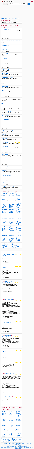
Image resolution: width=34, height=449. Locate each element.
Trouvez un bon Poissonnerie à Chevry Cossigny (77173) (4, 434)
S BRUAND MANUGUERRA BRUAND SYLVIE (11, 40)
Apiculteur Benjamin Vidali (7, 166)
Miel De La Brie (5, 94)
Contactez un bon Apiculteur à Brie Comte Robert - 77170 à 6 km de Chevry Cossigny (4, 212)
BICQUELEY (4, 255)
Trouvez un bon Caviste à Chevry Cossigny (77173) (11, 421)
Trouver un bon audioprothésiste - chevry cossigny (21, 446)
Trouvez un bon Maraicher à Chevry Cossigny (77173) (11, 434)
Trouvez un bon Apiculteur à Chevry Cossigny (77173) (18, 434)
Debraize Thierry (8, 396)
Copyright (27, 443)
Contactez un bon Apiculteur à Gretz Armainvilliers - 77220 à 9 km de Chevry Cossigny (11, 229)
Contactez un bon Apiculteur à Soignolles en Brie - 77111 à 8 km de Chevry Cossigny (4, 229)
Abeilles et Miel (5, 90)
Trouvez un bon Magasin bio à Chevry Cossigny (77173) (18, 421)
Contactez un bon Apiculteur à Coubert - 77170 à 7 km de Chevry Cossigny (4, 221)
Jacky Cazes (4, 58)
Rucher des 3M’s (5, 53)
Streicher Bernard (8, 361)
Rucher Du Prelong (5, 98)
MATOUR (4, 351)
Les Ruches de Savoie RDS (7, 130)
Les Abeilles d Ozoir (6, 33)
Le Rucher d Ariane (9, 299)
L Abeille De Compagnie (6, 175)
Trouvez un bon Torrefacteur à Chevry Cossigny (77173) (16, 439)
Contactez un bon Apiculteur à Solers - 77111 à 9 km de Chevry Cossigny (18, 238)
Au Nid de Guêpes (5, 103)
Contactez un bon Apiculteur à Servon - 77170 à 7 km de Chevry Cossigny (11, 221)
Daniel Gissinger (5, 86)
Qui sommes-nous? (5, 443)
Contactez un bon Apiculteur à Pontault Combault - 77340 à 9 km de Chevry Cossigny (6, 245)
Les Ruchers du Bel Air (6, 119)
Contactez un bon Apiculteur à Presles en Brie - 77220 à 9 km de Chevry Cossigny (11, 238)
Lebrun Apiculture (8, 281)
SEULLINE (4, 267)
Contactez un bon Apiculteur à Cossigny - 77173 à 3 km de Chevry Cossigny (11, 196)
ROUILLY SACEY (5, 336)
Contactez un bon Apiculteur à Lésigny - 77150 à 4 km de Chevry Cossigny (4, 204)
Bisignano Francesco (6, 115)
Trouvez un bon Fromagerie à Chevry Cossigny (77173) (4, 427)
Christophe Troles (5, 45)
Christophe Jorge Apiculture (7, 77)
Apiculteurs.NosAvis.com (9, 1)
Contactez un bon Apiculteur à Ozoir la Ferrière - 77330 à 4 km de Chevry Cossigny (18, 196)
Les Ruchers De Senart (6, 69)
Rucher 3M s (4, 49)
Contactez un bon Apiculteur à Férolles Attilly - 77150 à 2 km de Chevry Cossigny (4, 196)
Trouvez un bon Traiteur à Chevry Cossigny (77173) (11, 413)
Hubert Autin (4, 134)
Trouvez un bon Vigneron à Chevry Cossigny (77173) (11, 427)
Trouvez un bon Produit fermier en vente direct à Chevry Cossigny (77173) (6, 440)
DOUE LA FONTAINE (6, 282)
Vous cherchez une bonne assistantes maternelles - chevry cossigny (19, 447)
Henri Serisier (8, 335)
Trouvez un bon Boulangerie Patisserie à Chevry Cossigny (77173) (4, 414)
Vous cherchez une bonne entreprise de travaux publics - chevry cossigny (20, 445)
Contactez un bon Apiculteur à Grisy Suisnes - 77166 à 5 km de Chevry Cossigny (11, 204)
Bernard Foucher (5, 138)
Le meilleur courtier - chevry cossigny (5, 447)
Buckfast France (5, 73)
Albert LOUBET (8, 373)
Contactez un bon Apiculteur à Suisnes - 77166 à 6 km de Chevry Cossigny (18, 204)
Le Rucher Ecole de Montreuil (8, 186)
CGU (25, 443)
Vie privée (23, 443)
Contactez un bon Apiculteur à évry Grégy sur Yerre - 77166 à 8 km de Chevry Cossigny (18, 221)
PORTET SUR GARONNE (7, 322)
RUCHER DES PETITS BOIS (7, 111)
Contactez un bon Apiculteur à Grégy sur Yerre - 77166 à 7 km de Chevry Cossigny (11, 212)
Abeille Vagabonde (5, 159)
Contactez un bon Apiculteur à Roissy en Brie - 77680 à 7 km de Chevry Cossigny (18, 212)
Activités (5, 3)
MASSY (3, 398)
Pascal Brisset (8, 265)
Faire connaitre (19, 443)
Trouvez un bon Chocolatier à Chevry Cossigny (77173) (18, 427)
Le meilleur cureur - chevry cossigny (6, 445)
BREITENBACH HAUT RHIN (8, 363)
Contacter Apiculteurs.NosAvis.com (12, 443)
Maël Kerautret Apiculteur (7, 29)
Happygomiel (4, 170)
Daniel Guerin (8, 350)
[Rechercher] (29, 4)
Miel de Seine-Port (5, 142)
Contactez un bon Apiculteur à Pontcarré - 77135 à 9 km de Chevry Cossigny (4, 238)
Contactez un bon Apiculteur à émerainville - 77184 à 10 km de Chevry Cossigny (16, 245)
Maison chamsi (5, 154)
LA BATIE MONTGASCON (7, 300)
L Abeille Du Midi (8, 321)
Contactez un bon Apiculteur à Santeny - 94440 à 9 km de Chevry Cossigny (18, 229)
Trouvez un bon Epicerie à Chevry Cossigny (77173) (4, 421)
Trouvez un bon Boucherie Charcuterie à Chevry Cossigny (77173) (18, 414)
